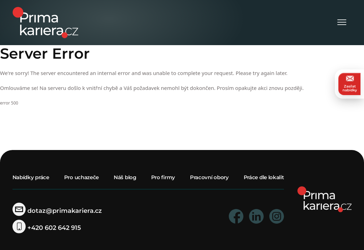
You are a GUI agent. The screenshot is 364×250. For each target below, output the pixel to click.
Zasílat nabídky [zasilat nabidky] (350, 83)
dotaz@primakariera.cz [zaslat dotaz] (57, 211)
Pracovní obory (209, 177)
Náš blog (125, 177)
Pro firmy (163, 177)
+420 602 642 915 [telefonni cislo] (46, 228)
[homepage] (324, 198)
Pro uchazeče (81, 177)
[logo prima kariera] (45, 22)
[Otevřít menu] (342, 22)
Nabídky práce (30, 177)
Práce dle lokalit (264, 177)
